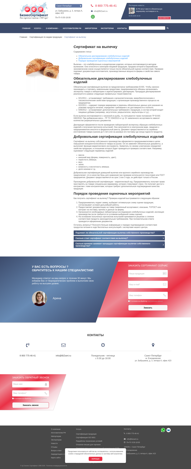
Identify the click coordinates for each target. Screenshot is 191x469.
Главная (26, 28)
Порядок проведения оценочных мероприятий (99, 61)
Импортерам (91, 28)
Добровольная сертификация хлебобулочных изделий (103, 58)
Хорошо (96, 459)
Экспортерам (107, 28)
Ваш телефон (135, 295)
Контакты (122, 28)
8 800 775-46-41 (28, 355)
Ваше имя (17, 384)
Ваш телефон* (20, 393)
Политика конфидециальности (56, 466)
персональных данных (155, 301)
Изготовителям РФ (72, 28)
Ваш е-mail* (134, 285)
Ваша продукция (136, 274)
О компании (52, 28)
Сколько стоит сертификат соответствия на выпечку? (102, 238)
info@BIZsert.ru (99, 11)
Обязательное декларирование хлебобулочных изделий (103, 56)
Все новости (164, 18)
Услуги (38, 28)
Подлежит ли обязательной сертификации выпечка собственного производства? (115, 233)
